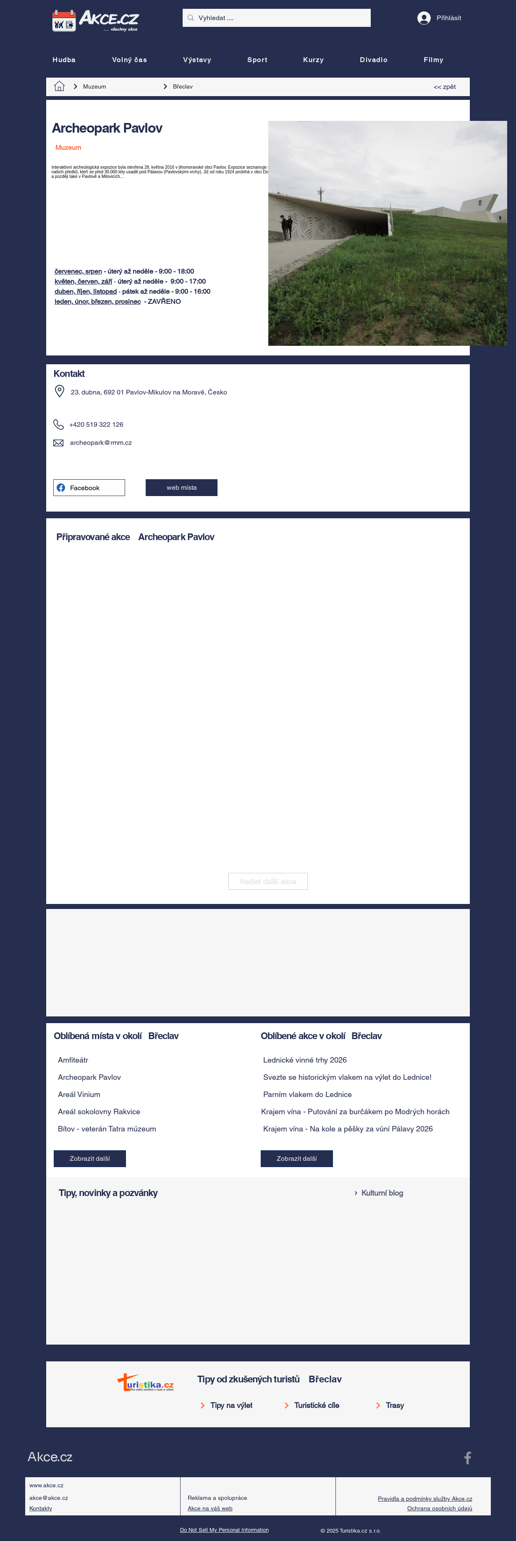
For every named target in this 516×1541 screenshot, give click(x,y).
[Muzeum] (112, 86)
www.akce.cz (46, 1485)
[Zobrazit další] (90, 1158)
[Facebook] (89, 487)
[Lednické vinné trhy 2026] (351, 1060)
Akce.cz (49, 1457)
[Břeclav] (201, 86)
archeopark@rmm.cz (101, 443)
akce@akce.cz (48, 1497)
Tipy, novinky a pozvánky (108, 1192)
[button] (146, 1060)
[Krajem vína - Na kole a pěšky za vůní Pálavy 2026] (351, 1128)
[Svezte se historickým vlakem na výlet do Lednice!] (351, 1077)
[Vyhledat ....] (276, 18)
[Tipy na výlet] (229, 1405)
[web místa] (181, 487)
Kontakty (40, 1508)
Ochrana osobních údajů (439, 1508)
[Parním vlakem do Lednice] (351, 1094)
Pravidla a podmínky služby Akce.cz (425, 1498)
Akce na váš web (210, 1508)
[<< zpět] (446, 86)
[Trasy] (395, 1405)
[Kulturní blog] (407, 1193)
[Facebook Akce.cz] (467, 1458)
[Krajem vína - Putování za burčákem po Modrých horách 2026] (365, 1111)
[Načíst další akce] (268, 881)
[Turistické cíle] (314, 1405)
